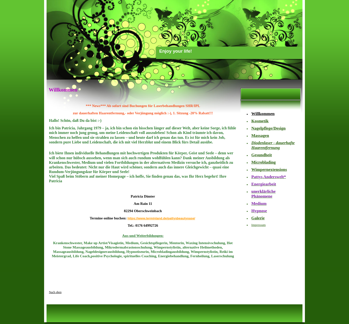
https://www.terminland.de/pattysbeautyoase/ (161, 218)
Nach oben (55, 292)
